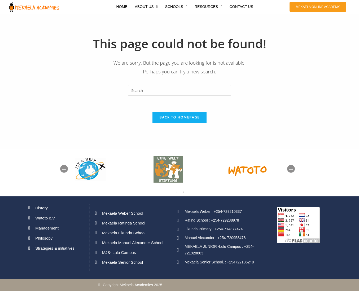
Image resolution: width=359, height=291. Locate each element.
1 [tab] (177, 193)
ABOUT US (146, 7)
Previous (64, 169)
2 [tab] (183, 193)
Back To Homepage (179, 117)
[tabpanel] (259, 169)
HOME (121, 7)
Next (291, 169)
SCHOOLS (176, 7)
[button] (146, 6)
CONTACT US (241, 7)
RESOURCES (208, 7)
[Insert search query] (179, 90)
